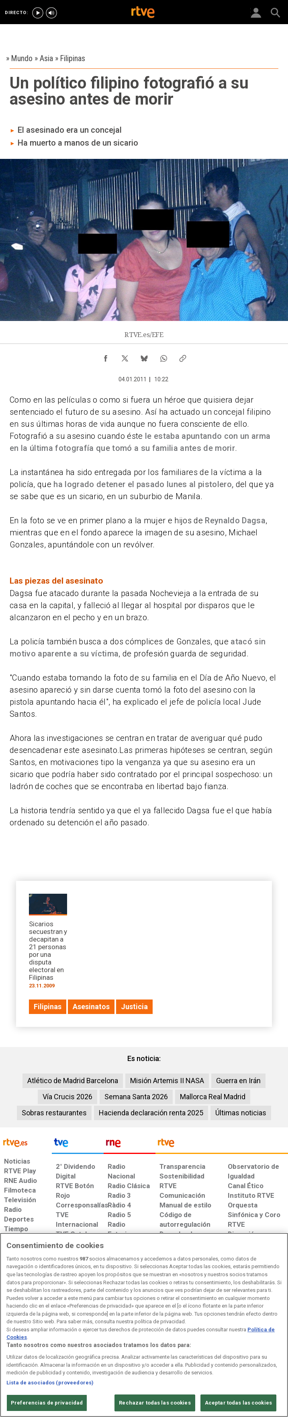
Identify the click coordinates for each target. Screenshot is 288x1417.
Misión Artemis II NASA (167, 1080)
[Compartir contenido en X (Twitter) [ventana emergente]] (125, 356)
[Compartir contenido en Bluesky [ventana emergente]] (144, 356)
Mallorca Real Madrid (212, 1096)
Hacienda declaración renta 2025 (151, 1113)
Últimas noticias (240, 1113)
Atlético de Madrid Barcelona (72, 1080)
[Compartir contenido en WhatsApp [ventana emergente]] (163, 356)
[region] (144, 1325)
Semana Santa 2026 (136, 1096)
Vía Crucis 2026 (67, 1096)
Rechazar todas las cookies (154, 1403)
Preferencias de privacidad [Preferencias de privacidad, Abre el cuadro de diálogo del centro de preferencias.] (47, 1403)
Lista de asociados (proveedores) (50, 1383)
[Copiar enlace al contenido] (182, 356)
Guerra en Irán (238, 1080)
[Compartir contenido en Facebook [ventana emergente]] (105, 356)
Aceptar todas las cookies (238, 1403)
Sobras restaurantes (54, 1113)
